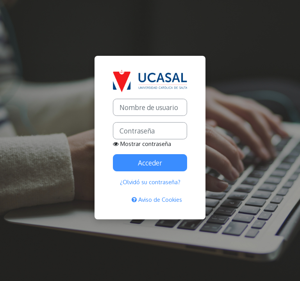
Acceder (150, 162)
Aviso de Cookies (157, 199)
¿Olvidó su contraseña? (150, 181)
